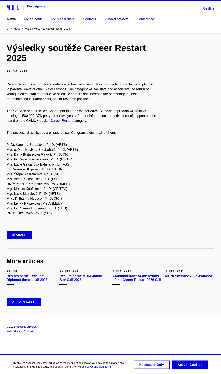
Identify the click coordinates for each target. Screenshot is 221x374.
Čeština (208, 8)
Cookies (28, 331)
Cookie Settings (101, 367)
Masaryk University (27, 326)
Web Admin (13, 331)
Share (19, 234)
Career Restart (61, 121)
